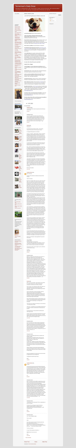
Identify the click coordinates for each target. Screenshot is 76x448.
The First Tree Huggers (20, 186)
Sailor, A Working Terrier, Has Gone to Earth (18, 58)
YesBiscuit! (29, 107)
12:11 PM (28, 169)
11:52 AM (28, 397)
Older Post (44, 441)
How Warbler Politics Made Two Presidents (18, 42)
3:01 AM (28, 376)
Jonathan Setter (29, 172)
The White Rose (20, 173)
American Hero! (20, 149)
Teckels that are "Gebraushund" (17, 37)
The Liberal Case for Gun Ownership (18, 247)
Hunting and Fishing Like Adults (18, 55)
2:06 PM (28, 411)
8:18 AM (28, 111)
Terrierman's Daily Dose (25, 6)
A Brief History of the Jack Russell (18, 79)
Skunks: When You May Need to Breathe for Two (18, 52)
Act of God (16, 50)
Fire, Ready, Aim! (20, 161)
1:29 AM (28, 359)
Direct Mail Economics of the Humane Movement (18, 249)
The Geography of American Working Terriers (18, 72)
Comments (52, 20)
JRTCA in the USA (18, 208)
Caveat (28, 125)
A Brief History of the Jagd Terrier (18, 77)
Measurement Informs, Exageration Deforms (18, 35)
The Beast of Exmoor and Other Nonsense (18, 63)
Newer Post (26, 441)
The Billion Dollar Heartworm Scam (20, 168)
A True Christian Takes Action (20, 145)
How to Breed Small (18, 32)
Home (36, 441)
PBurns (17, 234)
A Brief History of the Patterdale (18, 81)
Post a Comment (28, 437)
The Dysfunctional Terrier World (17, 47)
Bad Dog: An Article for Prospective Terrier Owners (18, 244)
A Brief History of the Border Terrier (18, 75)
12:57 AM (28, 435)
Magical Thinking (17, 26)
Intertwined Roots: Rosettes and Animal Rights (18, 40)
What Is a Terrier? (17, 29)
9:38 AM (28, 122)
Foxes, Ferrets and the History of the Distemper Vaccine (18, 61)
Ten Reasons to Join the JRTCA (18, 44)
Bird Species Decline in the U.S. (18, 241)
